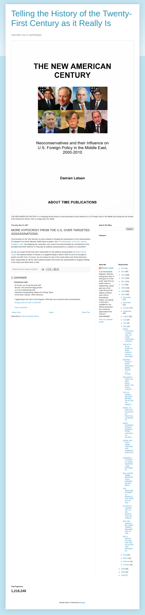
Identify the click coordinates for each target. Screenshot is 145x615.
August (126, 316)
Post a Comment (21, 307)
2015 (123, 268)
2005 (123, 572)
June (125, 323)
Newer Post (16, 312)
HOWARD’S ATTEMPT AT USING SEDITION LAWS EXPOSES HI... (128, 464)
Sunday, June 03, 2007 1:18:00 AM (28, 303)
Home (51, 312)
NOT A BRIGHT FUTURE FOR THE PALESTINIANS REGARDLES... (128, 544)
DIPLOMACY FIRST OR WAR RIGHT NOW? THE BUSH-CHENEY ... (128, 383)
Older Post (86, 312)
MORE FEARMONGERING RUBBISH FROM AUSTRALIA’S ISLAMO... (128, 430)
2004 (123, 575)
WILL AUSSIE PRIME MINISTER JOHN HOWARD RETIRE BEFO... (128, 479)
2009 (123, 288)
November (127, 303)
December (127, 297)
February (126, 561)
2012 (123, 278)
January (126, 565)
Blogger (82, 603)
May (125, 326)
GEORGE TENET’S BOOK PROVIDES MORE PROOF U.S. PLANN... (128, 367)
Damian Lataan (108, 268)
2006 (123, 569)
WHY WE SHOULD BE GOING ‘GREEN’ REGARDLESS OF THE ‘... (128, 527)
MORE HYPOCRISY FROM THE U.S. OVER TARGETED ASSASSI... (128, 335)
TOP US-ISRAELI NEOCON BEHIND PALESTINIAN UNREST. (128, 399)
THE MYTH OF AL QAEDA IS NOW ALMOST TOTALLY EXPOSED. (128, 351)
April (125, 555)
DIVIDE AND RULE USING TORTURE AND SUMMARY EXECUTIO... (128, 448)
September (127, 311)
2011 (123, 281)
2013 (123, 275)
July (125, 320)
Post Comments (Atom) (30, 316)
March (125, 558)
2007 (123, 294)
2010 (123, 285)
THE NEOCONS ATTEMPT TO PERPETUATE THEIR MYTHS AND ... (128, 496)
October (126, 308)
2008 (123, 291)
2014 (123, 272)
